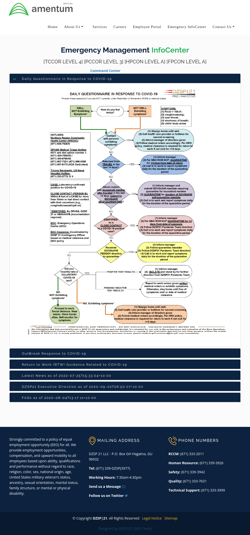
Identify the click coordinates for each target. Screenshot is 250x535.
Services (100, 27)
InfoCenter (170, 50)
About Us (72, 27)
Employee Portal (147, 27)
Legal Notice (151, 518)
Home (53, 27)
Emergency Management (105, 50)
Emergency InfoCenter (187, 27)
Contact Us (222, 27)
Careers (119, 27)
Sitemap (170, 518)
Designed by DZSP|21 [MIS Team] (125, 528)
